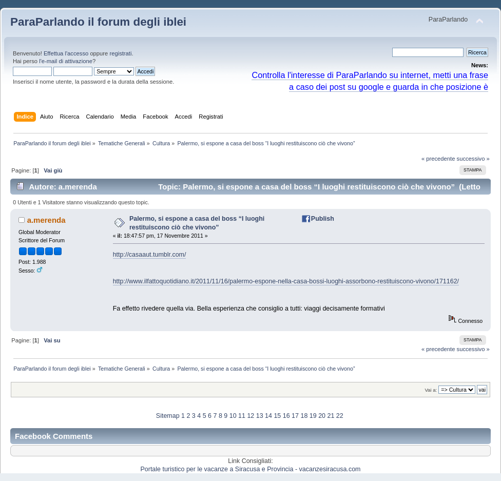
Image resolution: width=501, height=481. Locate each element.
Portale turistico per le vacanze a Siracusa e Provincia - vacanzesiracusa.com (251, 469)
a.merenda (46, 220)
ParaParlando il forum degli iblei (98, 21)
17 (295, 415)
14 (268, 415)
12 (250, 415)
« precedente (438, 159)
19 (313, 415)
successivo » (473, 159)
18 (303, 415)
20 (321, 415)
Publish (322, 218)
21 (330, 415)
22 (339, 415)
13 (259, 415)
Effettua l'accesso (66, 53)
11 (241, 415)
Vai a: (431, 390)
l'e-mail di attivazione (65, 61)
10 (233, 415)
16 (286, 415)
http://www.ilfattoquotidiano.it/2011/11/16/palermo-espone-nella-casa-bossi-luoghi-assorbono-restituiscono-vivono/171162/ (286, 281)
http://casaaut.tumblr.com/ (149, 254)
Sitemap (168, 415)
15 (277, 415)
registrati (120, 53)
